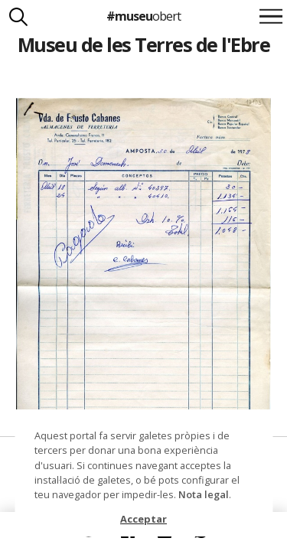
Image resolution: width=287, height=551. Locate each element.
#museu (143, 16)
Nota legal (203, 494)
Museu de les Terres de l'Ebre (143, 44)
